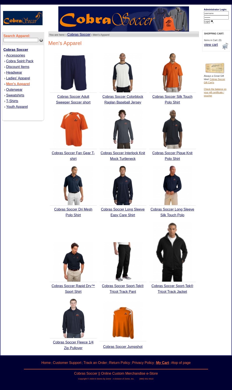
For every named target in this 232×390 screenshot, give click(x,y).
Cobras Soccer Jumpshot (123, 347)
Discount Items (17, 67)
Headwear (14, 72)
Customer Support (67, 363)
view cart (211, 45)
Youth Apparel (17, 107)
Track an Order (95, 363)
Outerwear (14, 89)
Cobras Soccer (79, 34)
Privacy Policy (143, 363)
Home (46, 363)
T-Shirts (12, 101)
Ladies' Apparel (18, 78)
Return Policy (119, 363)
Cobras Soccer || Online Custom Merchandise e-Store (116, 373)
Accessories (15, 55)
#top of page (181, 363)
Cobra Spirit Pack (20, 61)
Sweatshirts (15, 95)
